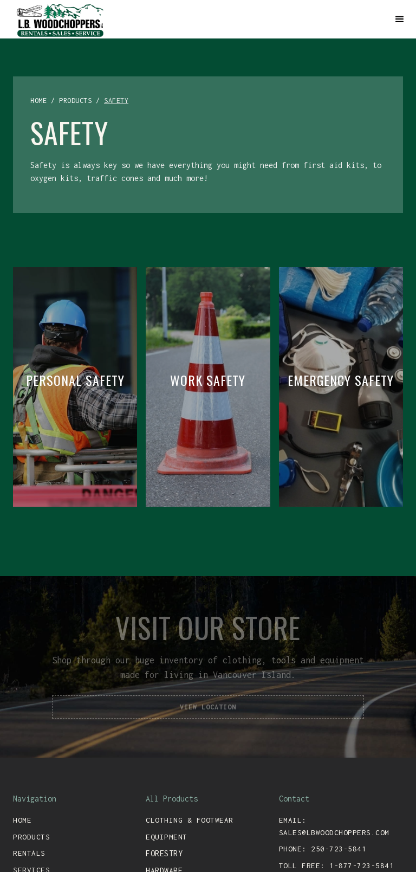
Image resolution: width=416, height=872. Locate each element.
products (75, 100)
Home (22, 820)
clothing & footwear (189, 820)
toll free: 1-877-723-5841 (336, 865)
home (38, 100)
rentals (29, 853)
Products (31, 836)
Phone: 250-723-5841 (323, 848)
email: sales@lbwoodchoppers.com (334, 826)
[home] (198, 19)
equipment (166, 836)
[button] (400, 19)
